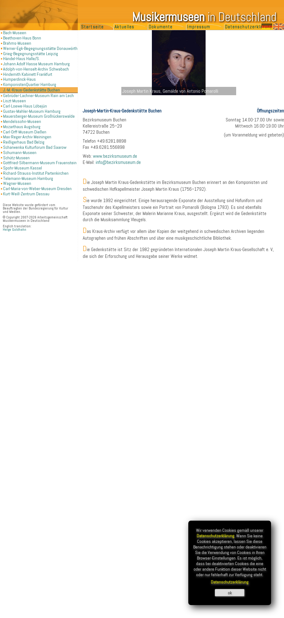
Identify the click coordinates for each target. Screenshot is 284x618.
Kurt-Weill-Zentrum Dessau (26, 194)
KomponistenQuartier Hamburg (29, 84)
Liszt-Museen (14, 101)
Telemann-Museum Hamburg (28, 178)
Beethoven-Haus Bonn (22, 38)
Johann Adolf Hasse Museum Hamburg (36, 64)
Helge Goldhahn (14, 229)
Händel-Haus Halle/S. (21, 58)
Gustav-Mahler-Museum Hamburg (32, 111)
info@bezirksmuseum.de (118, 162)
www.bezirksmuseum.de (115, 156)
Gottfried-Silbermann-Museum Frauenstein (40, 163)
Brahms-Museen (17, 43)
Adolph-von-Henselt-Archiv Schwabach (36, 69)
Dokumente (161, 27)
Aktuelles (124, 27)
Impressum (198, 27)
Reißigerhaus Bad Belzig (23, 142)
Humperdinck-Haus (19, 79)
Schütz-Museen (16, 158)
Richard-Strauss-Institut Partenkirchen (36, 173)
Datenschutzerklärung (248, 27)
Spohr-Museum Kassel (22, 168)
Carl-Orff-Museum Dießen (24, 132)
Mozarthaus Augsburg (21, 126)
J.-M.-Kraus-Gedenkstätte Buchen (31, 90)
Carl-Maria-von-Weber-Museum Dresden (37, 188)
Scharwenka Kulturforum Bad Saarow (34, 147)
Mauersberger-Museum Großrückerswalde (39, 116)
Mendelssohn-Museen (22, 121)
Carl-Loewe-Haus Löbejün (25, 106)
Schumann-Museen (19, 152)
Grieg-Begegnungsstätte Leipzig (30, 53)
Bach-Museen (14, 32)
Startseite (92, 27)
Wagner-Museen (17, 183)
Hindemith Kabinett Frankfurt (27, 74)
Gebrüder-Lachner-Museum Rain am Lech (38, 95)
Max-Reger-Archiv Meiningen (27, 137)
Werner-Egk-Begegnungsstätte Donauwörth (40, 48)
